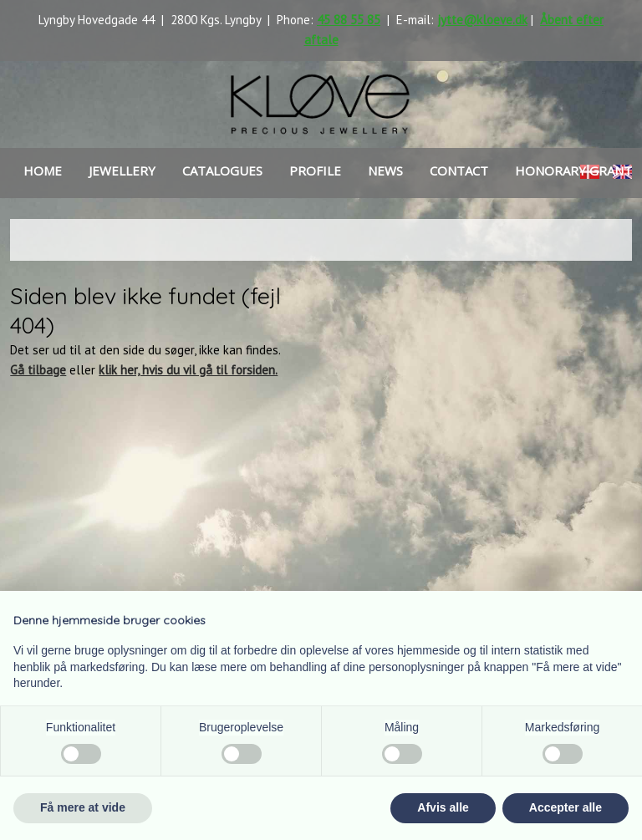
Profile (315, 170)
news (385, 170)
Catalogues (222, 170)
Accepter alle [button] (565, 807)
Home (42, 170)
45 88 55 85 (348, 20)
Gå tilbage (38, 370)
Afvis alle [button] (442, 807)
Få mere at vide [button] (82, 807)
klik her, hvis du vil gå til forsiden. (188, 370)
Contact (459, 170)
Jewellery (122, 170)
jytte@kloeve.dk (482, 20)
